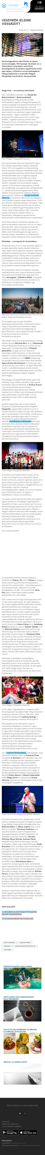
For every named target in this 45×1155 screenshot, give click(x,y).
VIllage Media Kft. (35, 1145)
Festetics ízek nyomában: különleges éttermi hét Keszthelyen (20, 1031)
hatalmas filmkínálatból (16, 753)
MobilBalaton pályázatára (20, 421)
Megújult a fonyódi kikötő (15, 1062)
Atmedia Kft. (22, 1145)
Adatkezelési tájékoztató (10, 1124)
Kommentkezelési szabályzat (11, 1126)
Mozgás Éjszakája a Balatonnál (18, 966)
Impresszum (6, 1122)
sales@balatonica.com (18, 1143)
